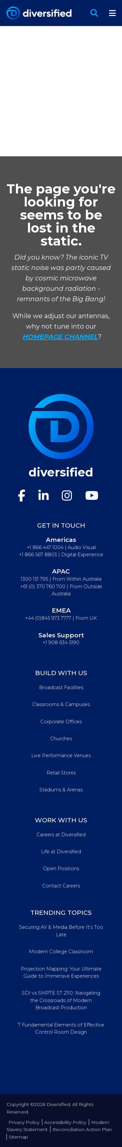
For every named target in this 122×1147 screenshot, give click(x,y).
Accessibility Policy (65, 1122)
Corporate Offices (61, 722)
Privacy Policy (23, 1122)
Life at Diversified (61, 852)
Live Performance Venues (61, 755)
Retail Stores (61, 773)
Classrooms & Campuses (61, 704)
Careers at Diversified (61, 835)
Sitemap (18, 1137)
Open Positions (61, 868)
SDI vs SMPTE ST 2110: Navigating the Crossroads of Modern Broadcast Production (61, 1000)
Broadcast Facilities (61, 687)
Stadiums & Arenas (61, 790)
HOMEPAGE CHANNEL (60, 337)
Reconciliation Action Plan (82, 1129)
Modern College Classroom (61, 952)
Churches (61, 739)
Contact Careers (61, 886)
